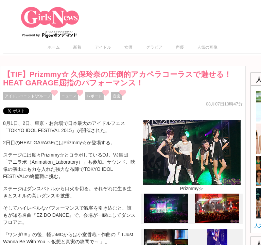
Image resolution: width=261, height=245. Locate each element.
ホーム (54, 47)
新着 (77, 47)
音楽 (116, 96)
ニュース (69, 96)
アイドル (103, 47)
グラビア (154, 47)
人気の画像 (207, 47)
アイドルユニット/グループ (28, 96)
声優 (180, 47)
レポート (94, 96)
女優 (128, 47)
